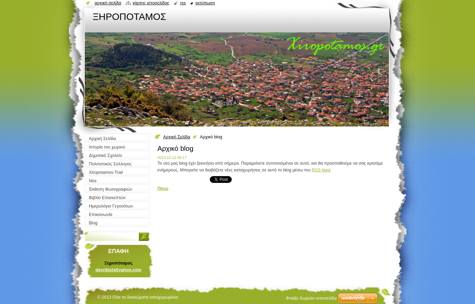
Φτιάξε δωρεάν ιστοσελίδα (311, 298)
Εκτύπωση (205, 2)
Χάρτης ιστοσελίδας (150, 2)
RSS (183, 2)
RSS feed (321, 169)
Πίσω (162, 188)
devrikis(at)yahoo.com (119, 269)
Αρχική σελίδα (108, 2)
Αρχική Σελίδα (176, 136)
